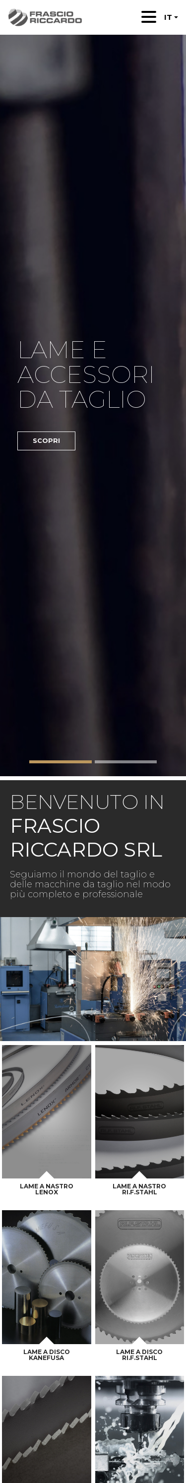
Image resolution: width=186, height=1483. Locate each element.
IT (168, 17)
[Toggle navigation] (148, 17)
